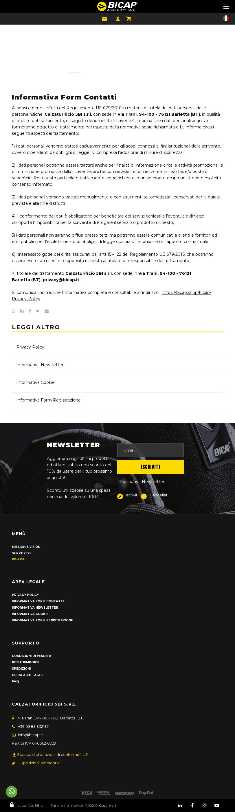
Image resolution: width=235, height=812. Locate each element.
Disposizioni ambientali (36, 763)
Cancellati (154, 496)
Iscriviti (129, 496)
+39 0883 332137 (33, 726)
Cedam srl (107, 805)
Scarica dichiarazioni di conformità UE (50, 754)
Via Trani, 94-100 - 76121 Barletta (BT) (51, 718)
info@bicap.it (30, 734)
